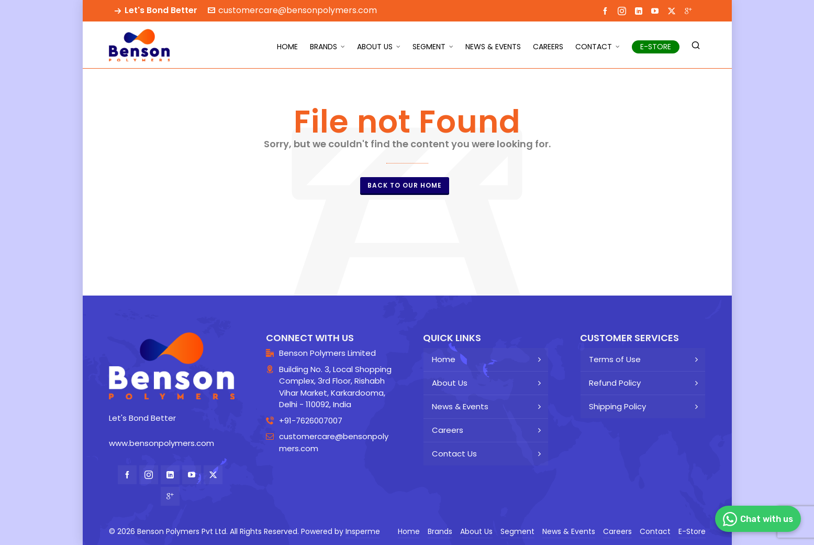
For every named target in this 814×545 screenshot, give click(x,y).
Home (443, 359)
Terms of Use (615, 359)
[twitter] (673, 10)
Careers (447, 429)
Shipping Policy (617, 406)
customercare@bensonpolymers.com (292, 10)
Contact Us (454, 453)
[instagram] (623, 10)
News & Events (460, 406)
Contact (655, 531)
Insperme (362, 531)
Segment (517, 531)
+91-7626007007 (310, 420)
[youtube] (656, 10)
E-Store (692, 531)
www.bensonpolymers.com (161, 443)
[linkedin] (640, 10)
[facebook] (606, 10)
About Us (449, 382)
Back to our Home (404, 185)
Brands (440, 531)
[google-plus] (690, 10)
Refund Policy (615, 382)
